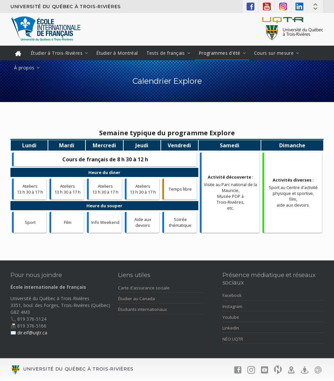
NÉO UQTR (232, 339)
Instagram (232, 306)
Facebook (232, 295)
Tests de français (165, 53)
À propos (24, 68)
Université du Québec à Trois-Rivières (65, 6)
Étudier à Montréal (117, 53)
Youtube (230, 317)
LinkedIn (230, 328)
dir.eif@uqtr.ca (32, 333)
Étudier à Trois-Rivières (57, 53)
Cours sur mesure (274, 53)
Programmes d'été (219, 53)
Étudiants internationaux (142, 309)
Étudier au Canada (136, 298)
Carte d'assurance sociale (144, 288)
